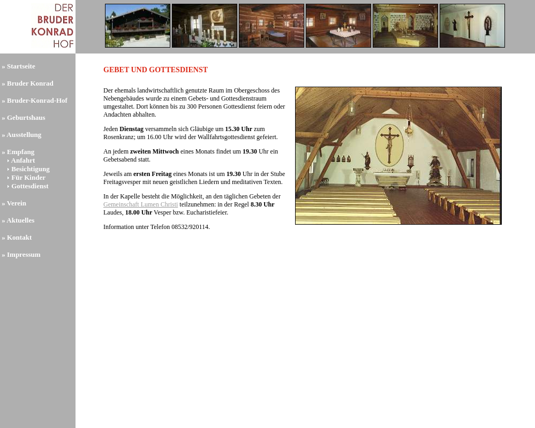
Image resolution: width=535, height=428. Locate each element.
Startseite (21, 66)
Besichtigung (30, 169)
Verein (16, 203)
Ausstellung (23, 135)
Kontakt (19, 237)
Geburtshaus (26, 117)
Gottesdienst (29, 186)
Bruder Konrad (30, 83)
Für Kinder (28, 177)
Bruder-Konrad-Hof (37, 100)
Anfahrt (23, 160)
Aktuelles (20, 220)
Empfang (20, 152)
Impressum (24, 254)
